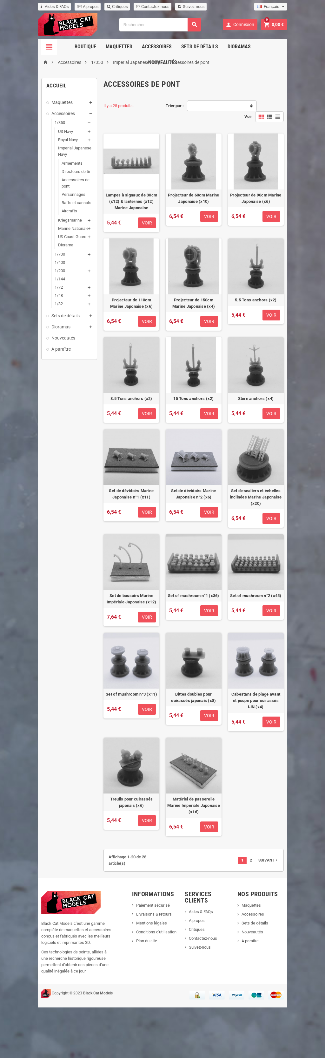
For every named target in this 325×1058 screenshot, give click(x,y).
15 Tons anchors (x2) (200, 427)
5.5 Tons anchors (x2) (275, 315)
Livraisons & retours (147, 971)
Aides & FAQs (28, 6)
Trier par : (175, 105)
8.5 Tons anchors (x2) (125, 427)
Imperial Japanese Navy (53, 148)
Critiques (91, 6)
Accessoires (137, 47)
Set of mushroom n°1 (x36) (200, 644)
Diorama (39, 232)
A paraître (34, 336)
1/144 (33, 266)
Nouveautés (255, 47)
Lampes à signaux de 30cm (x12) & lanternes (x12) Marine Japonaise (124, 204)
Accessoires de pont (53, 173)
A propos (61, 6)
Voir (274, 105)
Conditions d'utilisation (149, 988)
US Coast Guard (46, 224)
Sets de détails (180, 47)
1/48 (32, 282)
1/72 (32, 274)
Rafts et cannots (50, 190)
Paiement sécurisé (146, 962)
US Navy (39, 131)
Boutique (66, 47)
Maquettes (99, 47)
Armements (45, 157)
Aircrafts (43, 198)
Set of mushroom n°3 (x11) (124, 756)
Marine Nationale (47, 215)
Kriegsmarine (44, 207)
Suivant (295, 920)
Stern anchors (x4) (276, 427)
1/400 (33, 249)
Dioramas (219, 47)
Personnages (47, 181)
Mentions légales (144, 980)
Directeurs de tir (49, 165)
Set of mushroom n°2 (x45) (275, 644)
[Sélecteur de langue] (297, 6)
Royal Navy (41, 139)
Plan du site (139, 997)
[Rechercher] (159, 24)
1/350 (33, 122)
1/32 (32, 291)
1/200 (33, 258)
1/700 (33, 241)
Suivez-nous (164, 6)
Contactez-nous (126, 6)
